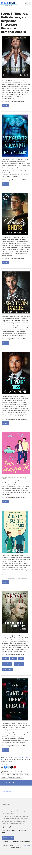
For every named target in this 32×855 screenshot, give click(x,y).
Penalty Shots (6, 238)
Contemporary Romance (11, 771)
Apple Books (7, 664)
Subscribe (7, 838)
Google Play (18, 664)
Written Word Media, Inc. (20, 845)
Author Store (7, 669)
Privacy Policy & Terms (25, 841)
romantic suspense (15, 777)
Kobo (21, 658)
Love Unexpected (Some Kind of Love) (14, 477)
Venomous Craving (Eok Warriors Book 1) (15, 159)
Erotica (23, 771)
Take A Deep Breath (8, 723)
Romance (4, 777)
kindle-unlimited (12, 774)
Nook (13, 658)
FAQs (11, 841)
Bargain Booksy (8, 791)
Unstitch (4, 81)
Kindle (5, 105)
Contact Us (16, 841)
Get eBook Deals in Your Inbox (16, 783)
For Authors (6, 841)
